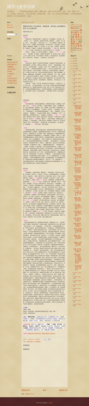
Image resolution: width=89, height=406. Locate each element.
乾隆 (53, 317)
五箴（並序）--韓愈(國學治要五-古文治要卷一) (78, 206)
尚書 (31, 329)
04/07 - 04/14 (77, 292)
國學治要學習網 (21, 7)
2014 (74, 66)
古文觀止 (9, 76)
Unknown (11, 27)
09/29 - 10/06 (77, 74)
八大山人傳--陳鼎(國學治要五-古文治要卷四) (78, 267)
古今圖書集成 (10, 73)
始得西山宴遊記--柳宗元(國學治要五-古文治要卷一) (78, 170)
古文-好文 (79, 24)
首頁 (44, 390)
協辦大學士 (37, 329)
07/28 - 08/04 (77, 98)
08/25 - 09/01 (77, 90)
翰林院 (41, 318)
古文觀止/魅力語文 (12, 78)
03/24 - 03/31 (77, 300)
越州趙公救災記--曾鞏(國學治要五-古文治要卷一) (77, 136)
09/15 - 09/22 (77, 78)
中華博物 (9, 71)
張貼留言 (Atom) (29, 394)
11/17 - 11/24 (77, 70)
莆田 (26, 104)
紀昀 (51, 318)
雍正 (32, 324)
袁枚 (31, 320)
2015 (74, 63)
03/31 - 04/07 (77, 296)
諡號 (42, 326)
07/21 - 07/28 (77, 102)
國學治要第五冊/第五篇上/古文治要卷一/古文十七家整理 (78, 185)
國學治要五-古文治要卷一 (76, 32)
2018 (74, 58)
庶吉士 (44, 318)
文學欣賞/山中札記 (12, 83)
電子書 (76, 50)
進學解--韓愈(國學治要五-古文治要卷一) (78, 200)
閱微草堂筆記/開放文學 (34, 333)
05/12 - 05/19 (77, 272)
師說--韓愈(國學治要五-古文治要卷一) (77, 219)
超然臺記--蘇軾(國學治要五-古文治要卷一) (78, 121)
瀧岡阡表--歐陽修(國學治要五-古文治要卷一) (78, 163)
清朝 (38, 317)
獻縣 (52, 328)
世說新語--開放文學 (12, 62)
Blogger (51, 402)
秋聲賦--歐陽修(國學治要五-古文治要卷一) (78, 149)
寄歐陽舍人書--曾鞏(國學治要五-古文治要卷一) (78, 143)
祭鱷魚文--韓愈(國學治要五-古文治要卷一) (78, 244)
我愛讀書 (76, 30)
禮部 (29, 329)
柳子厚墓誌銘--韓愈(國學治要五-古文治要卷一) (78, 213)
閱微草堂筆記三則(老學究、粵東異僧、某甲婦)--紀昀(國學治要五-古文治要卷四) (78, 259)
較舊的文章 (63, 390)
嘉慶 (25, 318)
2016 (74, 61)
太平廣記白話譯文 (12, 80)
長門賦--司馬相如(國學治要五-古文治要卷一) (78, 231)
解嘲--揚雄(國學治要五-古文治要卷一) (77, 225)
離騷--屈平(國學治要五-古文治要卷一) (77, 250)
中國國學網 (10, 67)
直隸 (49, 328)
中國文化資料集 (11, 69)
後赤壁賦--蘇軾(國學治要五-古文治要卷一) (78, 108)
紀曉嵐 (55, 318)
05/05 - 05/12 (77, 276)
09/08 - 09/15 (77, 82)
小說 (46, 317)
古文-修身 (74, 26)
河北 (59, 328)
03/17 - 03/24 (77, 304)
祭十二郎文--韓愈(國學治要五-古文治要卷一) (78, 193)
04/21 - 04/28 (77, 284)
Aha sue (11, 25)
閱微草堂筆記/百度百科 (48, 333)
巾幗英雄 (73, 24)
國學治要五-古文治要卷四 (34, 341)
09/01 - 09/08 (77, 86)
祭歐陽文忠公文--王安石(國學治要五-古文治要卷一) (78, 128)
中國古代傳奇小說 (12, 64)
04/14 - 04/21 (77, 288)
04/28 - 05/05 (77, 280)
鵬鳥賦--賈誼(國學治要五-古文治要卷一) (78, 237)
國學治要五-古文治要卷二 (76, 39)
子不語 (35, 320)
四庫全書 (47, 329)
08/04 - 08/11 (77, 94)
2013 (74, 68)
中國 (56, 328)
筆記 (60, 318)
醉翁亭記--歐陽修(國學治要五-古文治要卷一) (78, 156)
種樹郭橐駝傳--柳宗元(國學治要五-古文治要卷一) (78, 178)
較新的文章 (25, 390)
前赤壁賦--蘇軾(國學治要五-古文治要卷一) (78, 114)
